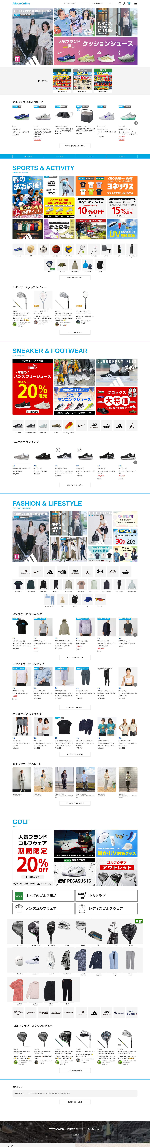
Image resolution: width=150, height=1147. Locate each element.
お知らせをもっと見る (75, 1102)
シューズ (58, 156)
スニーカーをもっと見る (75, 485)
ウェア (90, 156)
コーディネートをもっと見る (75, 803)
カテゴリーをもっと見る (75, 277)
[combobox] (76, 3)
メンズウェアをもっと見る (75, 657)
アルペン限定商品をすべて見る (75, 146)
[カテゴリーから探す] (101, 3)
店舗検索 (76, 1135)
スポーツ (27, 156)
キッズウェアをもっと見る (75, 754)
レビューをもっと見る (75, 332)
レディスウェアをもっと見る (75, 707)
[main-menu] (136, 3)
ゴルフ (121, 156)
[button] (136, 123)
